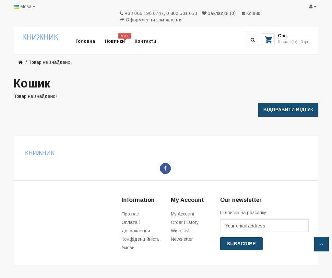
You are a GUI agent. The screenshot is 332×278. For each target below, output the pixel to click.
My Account (182, 213)
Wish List (180, 230)
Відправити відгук (288, 109)
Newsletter (182, 239)
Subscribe (241, 243)
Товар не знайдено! (50, 62)
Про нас (130, 213)
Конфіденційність (141, 239)
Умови (128, 247)
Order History (185, 222)
